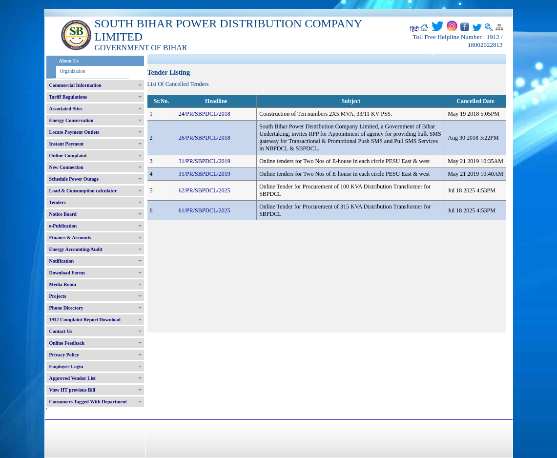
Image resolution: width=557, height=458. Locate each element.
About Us (69, 60)
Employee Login (66, 366)
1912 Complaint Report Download (85, 319)
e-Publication (63, 226)
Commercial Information (75, 85)
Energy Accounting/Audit (76, 249)
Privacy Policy (64, 354)
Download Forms (67, 272)
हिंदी (414, 29)
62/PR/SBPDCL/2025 (204, 190)
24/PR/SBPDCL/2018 (204, 113)
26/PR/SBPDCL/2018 (204, 137)
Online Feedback (67, 343)
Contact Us (61, 331)
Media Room (62, 284)
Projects (57, 296)
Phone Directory (66, 308)
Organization (72, 71)
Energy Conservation (71, 120)
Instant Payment (66, 143)
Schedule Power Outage (74, 179)
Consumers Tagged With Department (88, 401)
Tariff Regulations (68, 97)
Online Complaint (68, 155)
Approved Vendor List (72, 378)
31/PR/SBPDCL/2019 (204, 161)
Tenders (57, 202)
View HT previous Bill (72, 390)
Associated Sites (66, 108)
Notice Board (63, 214)
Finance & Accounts (70, 237)
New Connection (66, 167)
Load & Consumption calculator (83, 190)
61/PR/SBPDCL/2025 (204, 210)
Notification (61, 261)
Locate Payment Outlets (74, 132)
